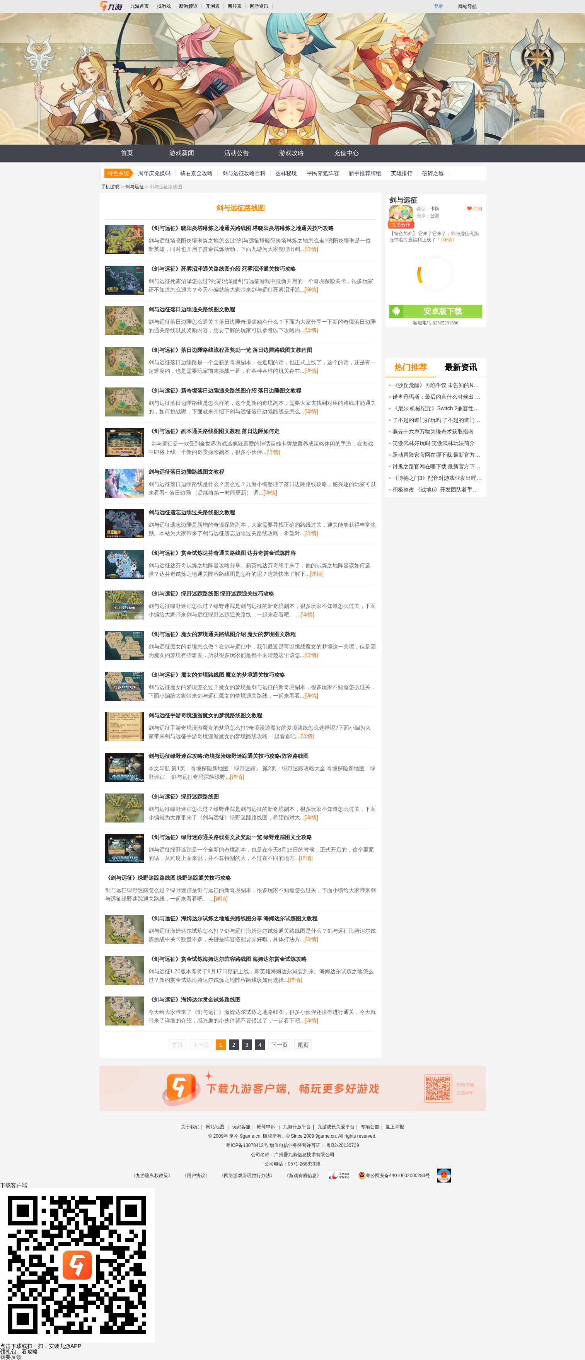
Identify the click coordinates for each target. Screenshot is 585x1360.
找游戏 (164, 6)
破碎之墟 (433, 173)
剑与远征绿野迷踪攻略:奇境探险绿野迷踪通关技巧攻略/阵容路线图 (228, 756)
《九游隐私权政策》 (152, 1175)
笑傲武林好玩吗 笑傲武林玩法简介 (433, 443)
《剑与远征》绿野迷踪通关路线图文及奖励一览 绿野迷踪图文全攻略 (230, 837)
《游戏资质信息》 (302, 1175)
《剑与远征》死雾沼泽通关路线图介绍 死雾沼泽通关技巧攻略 (222, 269)
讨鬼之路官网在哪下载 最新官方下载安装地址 (437, 466)
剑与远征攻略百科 (244, 173)
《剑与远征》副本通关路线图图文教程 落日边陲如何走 (214, 431)
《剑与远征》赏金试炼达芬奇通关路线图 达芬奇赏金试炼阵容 (222, 553)
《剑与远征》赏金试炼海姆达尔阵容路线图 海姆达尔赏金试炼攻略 (227, 959)
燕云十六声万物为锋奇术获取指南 (433, 431)
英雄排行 (402, 173)
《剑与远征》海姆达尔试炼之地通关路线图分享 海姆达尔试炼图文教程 (233, 918)
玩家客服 (241, 1127)
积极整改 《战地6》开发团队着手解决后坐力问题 (437, 489)
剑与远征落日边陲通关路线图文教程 (191, 309)
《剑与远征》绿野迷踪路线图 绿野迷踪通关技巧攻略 (211, 593)
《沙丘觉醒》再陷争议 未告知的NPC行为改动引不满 (437, 385)
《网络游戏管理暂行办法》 (247, 1175)
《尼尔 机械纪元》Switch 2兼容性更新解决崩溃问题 (437, 408)
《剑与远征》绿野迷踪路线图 (183, 796)
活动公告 (236, 153)
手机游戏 (110, 186)
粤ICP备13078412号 (247, 1145)
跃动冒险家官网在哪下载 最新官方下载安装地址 (437, 455)
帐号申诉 (266, 1127)
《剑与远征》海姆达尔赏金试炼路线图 (194, 1000)
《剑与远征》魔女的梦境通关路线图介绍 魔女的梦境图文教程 (222, 634)
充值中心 (346, 153)
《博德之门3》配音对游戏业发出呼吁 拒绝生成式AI (437, 478)
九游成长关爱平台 (336, 1127)
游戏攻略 (291, 153)
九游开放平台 (297, 1127)
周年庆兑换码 (154, 173)
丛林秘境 (286, 173)
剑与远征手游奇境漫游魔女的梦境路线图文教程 (205, 715)
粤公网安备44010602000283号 (394, 1175)
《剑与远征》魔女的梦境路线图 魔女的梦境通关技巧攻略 (216, 675)
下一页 (279, 1045)
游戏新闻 (181, 153)
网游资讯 (259, 6)
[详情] (311, 249)
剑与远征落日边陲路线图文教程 (186, 472)
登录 (438, 6)
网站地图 (215, 1127)
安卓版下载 (425, 311)
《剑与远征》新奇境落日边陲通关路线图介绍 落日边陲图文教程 (225, 390)
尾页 (303, 1045)
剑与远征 (134, 186)
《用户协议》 (196, 1175)
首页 (127, 153)
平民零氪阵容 (323, 173)
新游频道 (188, 6)
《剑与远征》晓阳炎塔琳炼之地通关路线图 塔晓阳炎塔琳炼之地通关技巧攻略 (241, 228)
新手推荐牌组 (365, 173)
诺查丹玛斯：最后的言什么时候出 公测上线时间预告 (437, 397)
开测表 (213, 6)
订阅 (474, 209)
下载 (13, 1185)
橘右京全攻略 (196, 173)
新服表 (235, 6)
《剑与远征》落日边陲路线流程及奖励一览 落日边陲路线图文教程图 (230, 350)
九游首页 (139, 6)
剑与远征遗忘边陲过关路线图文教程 (191, 512)
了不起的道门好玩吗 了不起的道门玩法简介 (437, 420)
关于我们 (190, 1127)
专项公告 (370, 1127)
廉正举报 (394, 1127)
